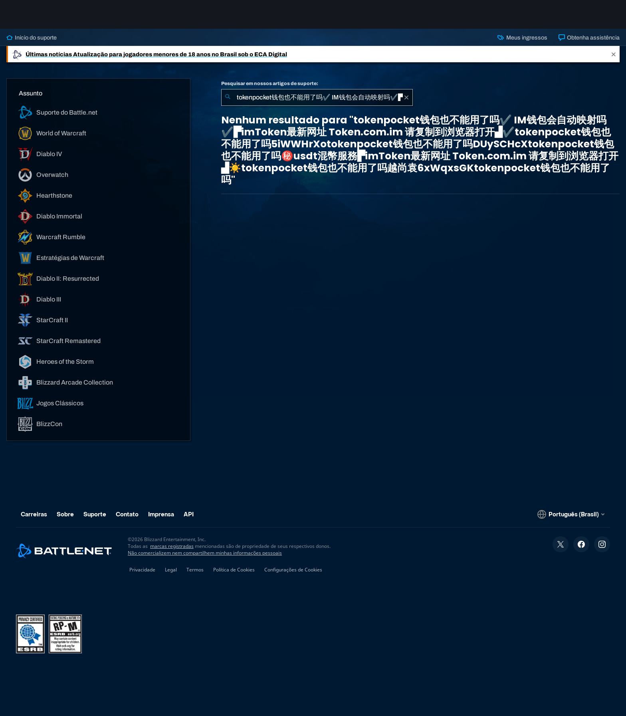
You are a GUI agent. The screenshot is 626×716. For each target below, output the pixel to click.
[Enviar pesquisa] (227, 97)
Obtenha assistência (589, 37)
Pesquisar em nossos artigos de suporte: (269, 83)
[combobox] (317, 97)
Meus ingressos (522, 37)
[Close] (614, 54)
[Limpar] (406, 97)
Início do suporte (31, 37)
